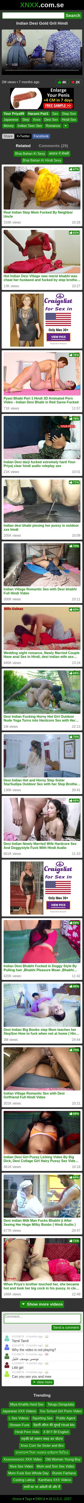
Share (8, 136)
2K (75, 82)
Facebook (41, 136)
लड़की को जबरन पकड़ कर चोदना (42, 1439)
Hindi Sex (69, 120)
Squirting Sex (42, 1418)
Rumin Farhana (64, 1473)
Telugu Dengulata (61, 1404)
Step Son (69, 113)
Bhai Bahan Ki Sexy (30, 153)
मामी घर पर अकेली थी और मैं (42, 1487)
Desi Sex (51, 120)
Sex (55, 113)
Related (23, 146)
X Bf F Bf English (56, 1432)
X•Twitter (23, 136)
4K (62, 82)
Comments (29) (53, 146)
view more (42, 1382)
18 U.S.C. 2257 (59, 1499)
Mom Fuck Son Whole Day (28, 1473)
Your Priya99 (14, 113)
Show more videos (42, 1304)
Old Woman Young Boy (63, 1459)
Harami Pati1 (38, 113)
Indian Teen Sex (30, 126)
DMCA (40, 1499)
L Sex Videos (18, 1418)
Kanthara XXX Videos (54, 1480)
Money (9, 126)
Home (17, 1499)
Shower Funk (19, 1425)
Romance (53, 126)
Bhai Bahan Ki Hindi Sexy (42, 160)
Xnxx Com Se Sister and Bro (42, 1445)
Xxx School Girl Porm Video (61, 1411)
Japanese (11, 120)
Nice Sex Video (21, 1466)
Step (25, 120)
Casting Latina (24, 1480)
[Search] (33, 15)
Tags (28, 1499)
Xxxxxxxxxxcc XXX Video (22, 1459)
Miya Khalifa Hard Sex (27, 1404)
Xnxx (37, 120)
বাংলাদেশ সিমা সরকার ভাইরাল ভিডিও (42, 1452)
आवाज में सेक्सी (59, 153)
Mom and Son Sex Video (55, 1466)
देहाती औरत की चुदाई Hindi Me (54, 1425)
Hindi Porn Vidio (27, 1432)
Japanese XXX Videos (19, 1411)
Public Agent (65, 1418)
